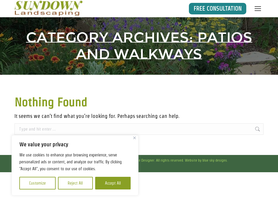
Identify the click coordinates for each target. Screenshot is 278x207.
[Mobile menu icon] (258, 8)
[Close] (134, 138)
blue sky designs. (215, 160)
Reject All (75, 183)
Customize (37, 183)
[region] (75, 165)
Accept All (113, 183)
